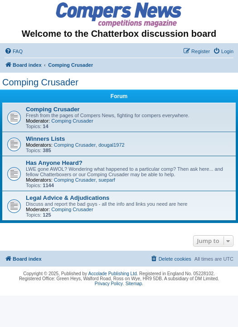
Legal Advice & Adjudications (67, 197)
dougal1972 (111, 145)
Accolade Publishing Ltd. (113, 273)
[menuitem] (14, 51)
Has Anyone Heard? (54, 162)
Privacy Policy (109, 283)
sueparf (106, 180)
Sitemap (134, 283)
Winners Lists (45, 138)
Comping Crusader (40, 82)
